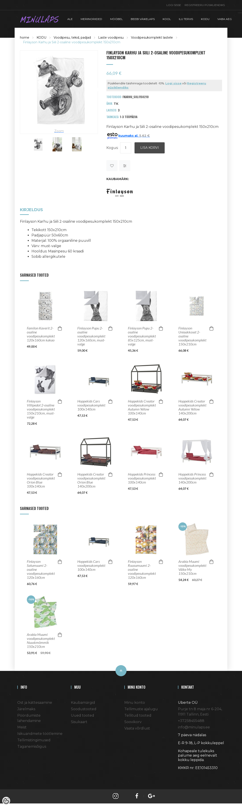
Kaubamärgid (83, 702)
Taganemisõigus (31, 746)
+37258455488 (191, 720)
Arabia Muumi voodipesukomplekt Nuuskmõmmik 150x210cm (41, 640)
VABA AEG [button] (224, 18)
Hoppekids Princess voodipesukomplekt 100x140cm (142, 477)
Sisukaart (79, 721)
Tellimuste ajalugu (141, 708)
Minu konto (134, 702)
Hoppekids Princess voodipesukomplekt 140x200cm (192, 477)
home (24, 37)
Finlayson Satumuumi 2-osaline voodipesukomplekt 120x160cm (41, 569)
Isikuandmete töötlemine (39, 733)
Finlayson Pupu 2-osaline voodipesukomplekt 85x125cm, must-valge (142, 335)
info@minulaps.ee (194, 726)
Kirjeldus (31, 209)
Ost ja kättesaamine (34, 702)
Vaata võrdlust (137, 727)
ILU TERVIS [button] (186, 18)
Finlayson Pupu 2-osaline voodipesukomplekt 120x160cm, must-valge (91, 335)
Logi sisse (173, 5)
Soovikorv (133, 721)
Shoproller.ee (185, 775)
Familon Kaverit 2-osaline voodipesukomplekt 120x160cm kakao (41, 333)
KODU (41, 37)
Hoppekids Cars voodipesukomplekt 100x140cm (91, 404)
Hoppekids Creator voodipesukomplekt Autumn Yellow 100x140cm (142, 406)
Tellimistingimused (34, 739)
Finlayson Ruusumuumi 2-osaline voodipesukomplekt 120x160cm (142, 569)
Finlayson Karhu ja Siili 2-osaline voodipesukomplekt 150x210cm (71, 42)
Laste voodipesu (111, 37)
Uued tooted (82, 714)
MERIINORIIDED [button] (91, 18)
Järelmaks (26, 708)
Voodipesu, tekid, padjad (72, 37)
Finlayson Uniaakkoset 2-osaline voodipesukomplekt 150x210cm (192, 335)
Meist (22, 726)
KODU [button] (205, 18)
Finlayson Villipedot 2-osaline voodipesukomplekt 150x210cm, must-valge (41, 408)
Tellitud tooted (137, 714)
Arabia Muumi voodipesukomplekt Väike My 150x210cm (192, 567)
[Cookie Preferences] (6, 801)
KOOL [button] (167, 18)
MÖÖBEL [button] (116, 18)
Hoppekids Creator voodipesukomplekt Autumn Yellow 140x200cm (192, 406)
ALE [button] (70, 18)
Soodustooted (83, 708)
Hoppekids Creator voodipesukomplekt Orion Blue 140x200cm (91, 479)
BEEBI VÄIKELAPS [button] (143, 18)
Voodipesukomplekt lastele (152, 37)
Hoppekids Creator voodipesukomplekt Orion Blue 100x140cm (41, 479)
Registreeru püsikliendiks (205, 5)
